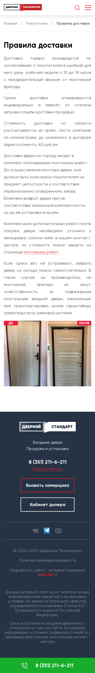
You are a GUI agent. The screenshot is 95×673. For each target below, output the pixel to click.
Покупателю (37, 23)
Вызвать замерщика (47, 485)
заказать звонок (47, 468)
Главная (10, 23)
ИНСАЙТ (47, 575)
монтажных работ (41, 252)
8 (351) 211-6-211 (47, 665)
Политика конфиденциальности (47, 560)
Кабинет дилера (47, 504)
